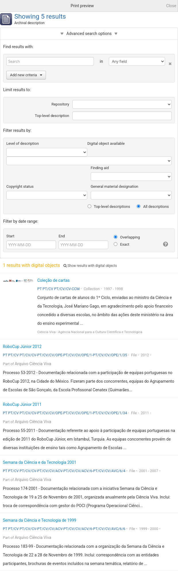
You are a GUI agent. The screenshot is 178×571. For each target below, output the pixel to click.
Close (171, 5)
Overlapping (127, 237)
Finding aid (100, 168)
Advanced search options (88, 33)
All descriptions (153, 206)
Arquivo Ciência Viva (33, 363)
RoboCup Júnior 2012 (22, 346)
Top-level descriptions (109, 206)
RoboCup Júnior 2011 (22, 404)
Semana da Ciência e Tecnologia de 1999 (39, 520)
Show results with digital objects (90, 266)
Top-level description (52, 116)
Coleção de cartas (53, 280)
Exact (121, 244)
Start (10, 236)
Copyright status (20, 186)
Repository (60, 104)
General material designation (114, 186)
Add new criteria (26, 75)
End (62, 236)
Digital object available (106, 143)
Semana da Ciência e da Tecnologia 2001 (39, 462)
